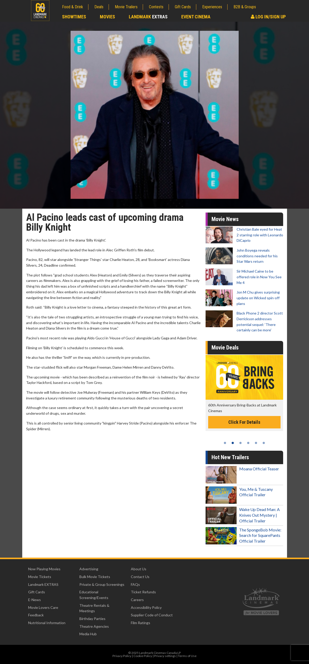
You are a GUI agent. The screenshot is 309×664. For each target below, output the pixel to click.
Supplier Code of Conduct (152, 615)
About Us (138, 569)
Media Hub (88, 634)
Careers (137, 599)
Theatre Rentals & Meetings (94, 608)
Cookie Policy (142, 656)
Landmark (148, 16)
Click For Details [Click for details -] (244, 422)
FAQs (135, 584)
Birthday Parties (92, 618)
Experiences (212, 6)
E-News (34, 599)
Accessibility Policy (146, 607)
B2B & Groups (244, 6)
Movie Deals (225, 347)
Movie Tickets (39, 576)
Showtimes (74, 16)
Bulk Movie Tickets (94, 576)
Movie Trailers (126, 6)
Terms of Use (187, 656)
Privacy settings (165, 656)
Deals (98, 6)
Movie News (225, 219)
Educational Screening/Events (93, 595)
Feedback (36, 615)
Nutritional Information (46, 623)
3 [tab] (240, 443)
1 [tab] (225, 443)
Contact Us (140, 576)
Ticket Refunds (143, 592)
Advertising (88, 569)
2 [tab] (232, 443)
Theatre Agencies (94, 626)
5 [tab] (256, 443)
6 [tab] (263, 443)
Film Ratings (140, 623)
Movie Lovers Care (43, 607)
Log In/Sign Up (268, 16)
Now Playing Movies (44, 569)
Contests (156, 6)
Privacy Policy (121, 656)
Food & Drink (72, 6)
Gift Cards (183, 6)
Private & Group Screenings (101, 584)
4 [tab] (248, 443)
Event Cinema (195, 16)
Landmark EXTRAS (43, 584)
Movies (107, 16)
